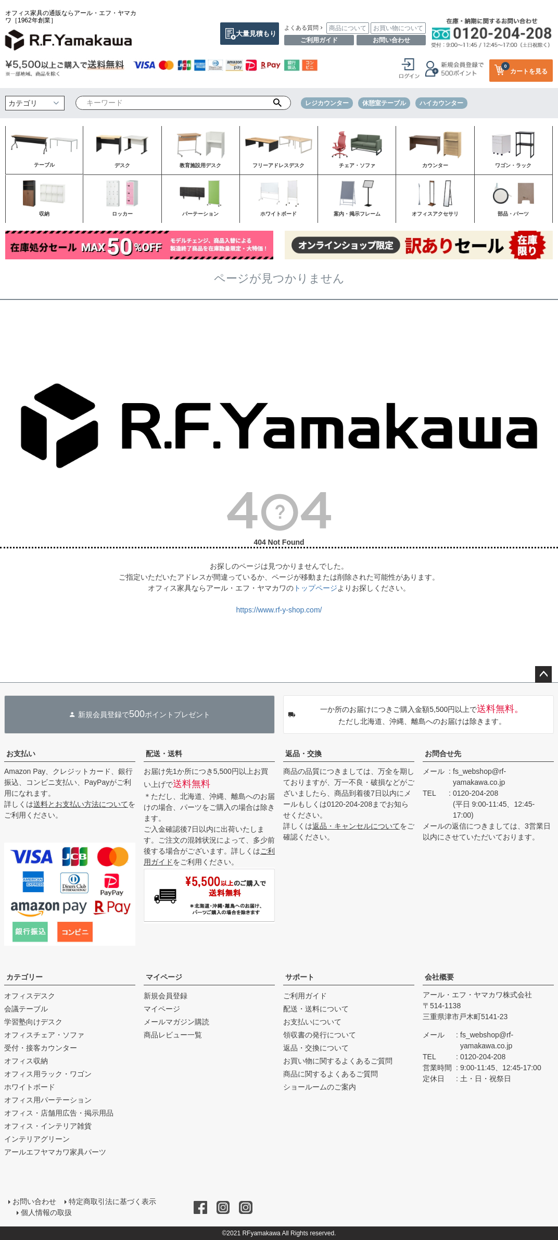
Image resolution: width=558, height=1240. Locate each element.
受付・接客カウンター (40, 1048)
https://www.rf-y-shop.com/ (279, 610)
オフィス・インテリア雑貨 (48, 1126)
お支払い (20, 753)
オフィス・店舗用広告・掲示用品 (58, 1113)
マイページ (164, 977)
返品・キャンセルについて (356, 826)
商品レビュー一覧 (173, 1035)
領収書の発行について (319, 1035)
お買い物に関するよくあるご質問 (337, 1061)
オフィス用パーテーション (48, 1100)
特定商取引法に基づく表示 (112, 1201)
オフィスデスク (29, 996)
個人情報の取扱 (46, 1212)
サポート (299, 977)
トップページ (315, 588)
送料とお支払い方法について (80, 804)
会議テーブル (26, 1009)
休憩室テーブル (384, 103)
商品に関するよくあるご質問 (330, 1074)
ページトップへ (543, 674)
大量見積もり (256, 33)
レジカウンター (327, 103)
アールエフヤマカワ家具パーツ (55, 1152)
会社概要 (439, 977)
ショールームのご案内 (319, 1087)
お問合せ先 (443, 753)
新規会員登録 (165, 996)
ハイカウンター (441, 103)
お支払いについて (312, 1022)
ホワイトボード (29, 1087)
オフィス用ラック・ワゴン (48, 1074)
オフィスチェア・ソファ (44, 1035)
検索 (277, 103)
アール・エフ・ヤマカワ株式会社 (477, 995)
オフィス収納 (26, 1061)
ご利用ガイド (319, 40)
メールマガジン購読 (176, 1022)
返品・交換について (316, 1048)
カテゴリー (24, 977)
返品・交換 (303, 753)
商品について (347, 28)
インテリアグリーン (37, 1139)
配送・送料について (316, 1009)
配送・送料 (164, 753)
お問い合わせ (391, 40)
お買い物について (398, 28)
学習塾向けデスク (33, 1022)
